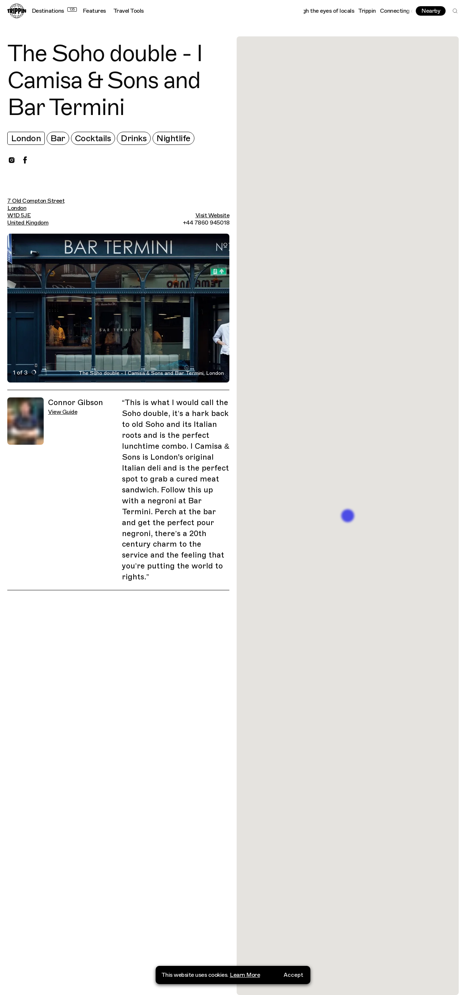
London (26, 138)
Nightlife (173, 138)
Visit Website (213, 215)
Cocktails (93, 138)
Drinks (134, 138)
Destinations (54, 11)
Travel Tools (128, 11)
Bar (58, 138)
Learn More (245, 975)
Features (94, 11)
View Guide (62, 412)
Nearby (430, 11)
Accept (293, 975)
